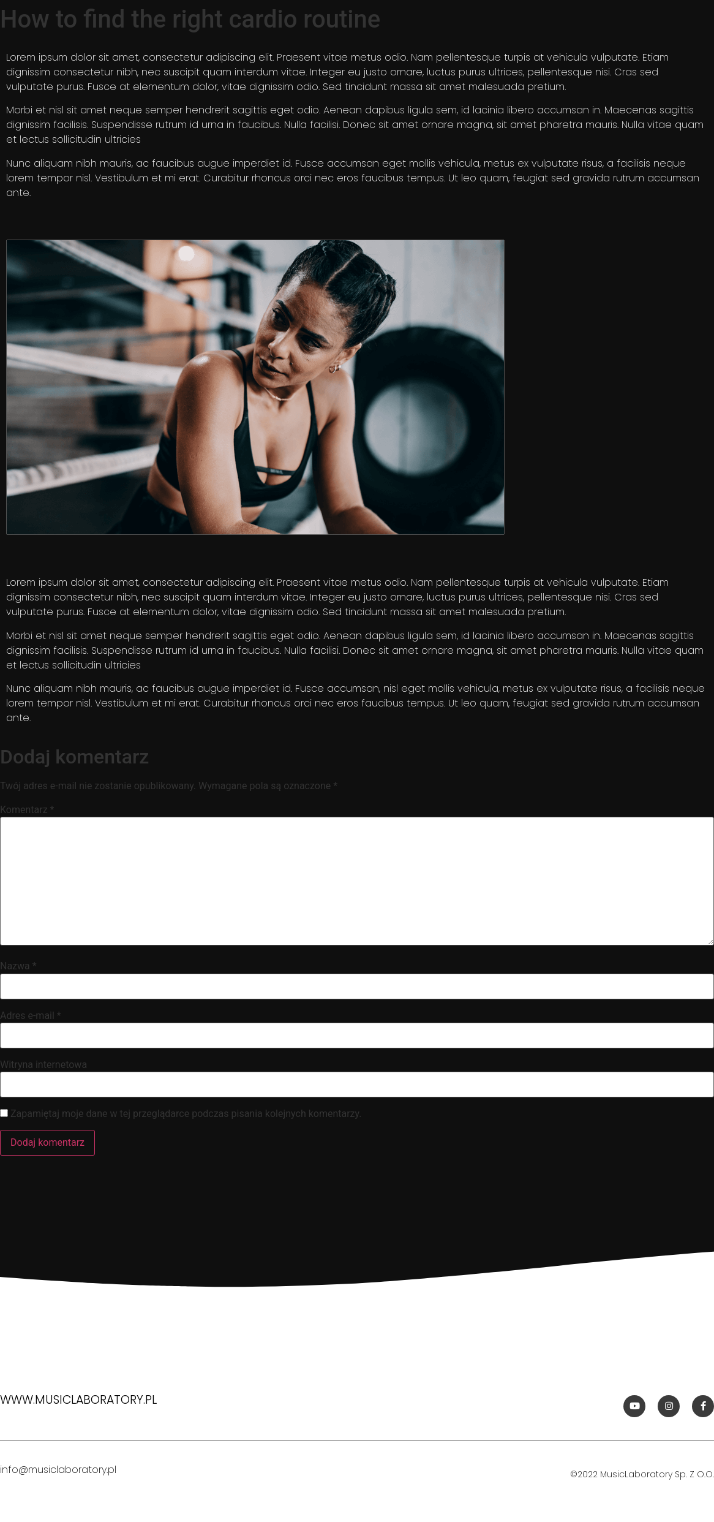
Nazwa (18, 966)
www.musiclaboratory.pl (78, 1399)
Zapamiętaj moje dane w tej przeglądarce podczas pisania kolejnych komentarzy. (186, 1114)
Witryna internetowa (43, 1065)
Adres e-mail (30, 1016)
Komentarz (27, 810)
